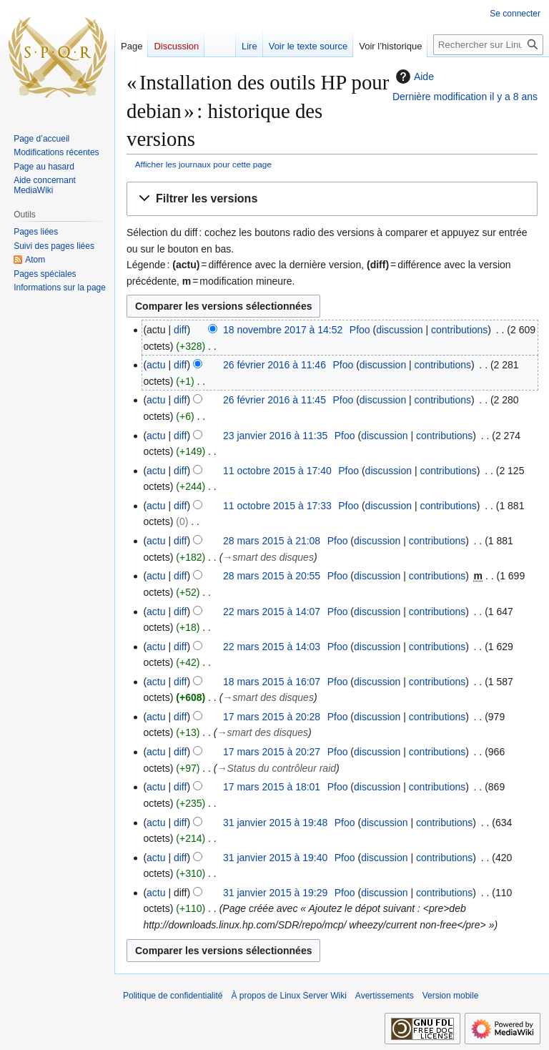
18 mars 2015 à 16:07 (271, 681)
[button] (332, 199)
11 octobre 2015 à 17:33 (277, 505)
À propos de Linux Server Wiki (288, 996)
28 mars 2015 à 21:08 (271, 540)
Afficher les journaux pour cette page (203, 164)
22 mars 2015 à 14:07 (271, 611)
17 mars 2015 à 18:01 (271, 787)
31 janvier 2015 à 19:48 (275, 822)
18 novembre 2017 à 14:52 (282, 329)
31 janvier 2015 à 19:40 (275, 857)
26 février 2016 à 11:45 (274, 400)
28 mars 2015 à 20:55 (271, 576)
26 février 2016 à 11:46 (274, 365)
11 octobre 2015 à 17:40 (277, 470)
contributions (459, 329)
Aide (413, 76)
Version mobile (450, 996)
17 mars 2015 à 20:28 (271, 716)
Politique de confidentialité (172, 996)
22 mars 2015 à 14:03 (271, 646)
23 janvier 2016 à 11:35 (275, 435)
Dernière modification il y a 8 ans (465, 96)
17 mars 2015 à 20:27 (271, 751)
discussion (399, 329)
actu (156, 365)
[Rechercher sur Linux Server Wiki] (488, 44)
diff (180, 329)
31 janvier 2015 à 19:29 (275, 892)
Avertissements (384, 996)
